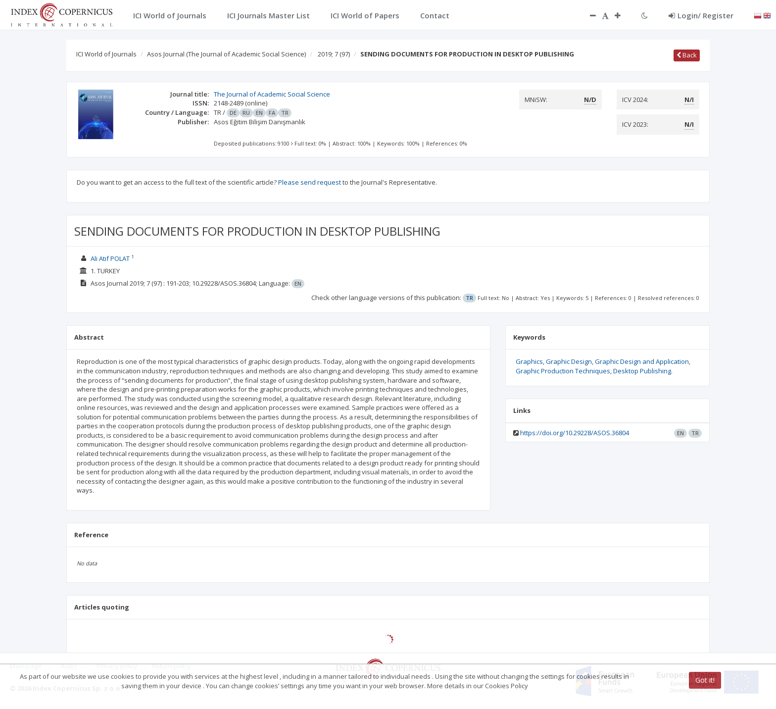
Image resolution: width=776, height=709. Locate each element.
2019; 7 (334, 54)
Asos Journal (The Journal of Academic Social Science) (226, 54)
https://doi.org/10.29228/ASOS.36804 (574, 432)
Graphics (529, 361)
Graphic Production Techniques (563, 370)
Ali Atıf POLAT (110, 258)
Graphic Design (569, 361)
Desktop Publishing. (643, 370)
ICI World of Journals (106, 54)
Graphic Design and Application (642, 361)
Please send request (309, 182)
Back (687, 55)
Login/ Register (701, 15)
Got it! (705, 680)
